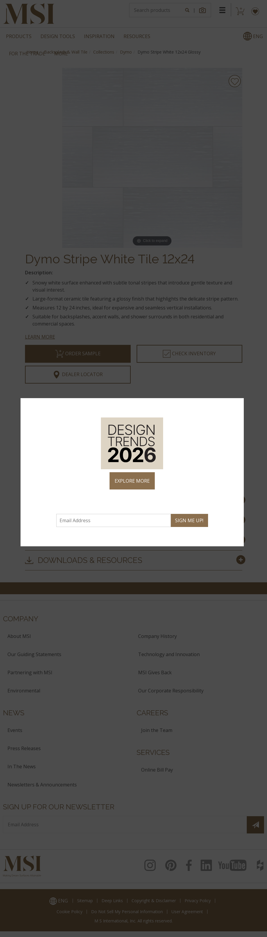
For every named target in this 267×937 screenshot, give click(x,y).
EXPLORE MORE (132, 481)
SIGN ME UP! (189, 520)
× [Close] (237, 405)
